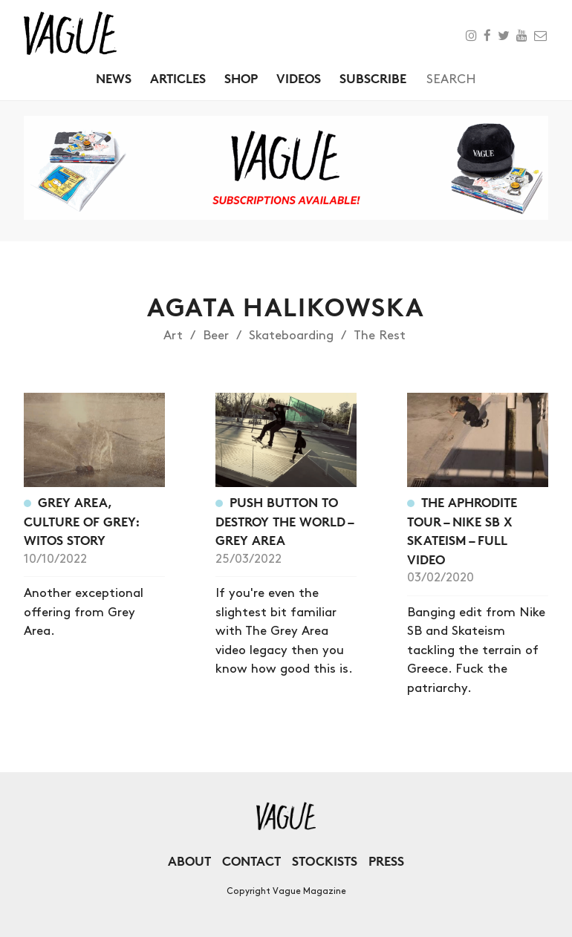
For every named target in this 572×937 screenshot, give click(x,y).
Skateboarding (291, 336)
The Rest (380, 336)
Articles (178, 78)
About (189, 861)
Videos (298, 78)
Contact (251, 861)
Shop (241, 78)
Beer (216, 336)
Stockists (324, 861)
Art (173, 336)
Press (386, 861)
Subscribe (372, 78)
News (113, 78)
